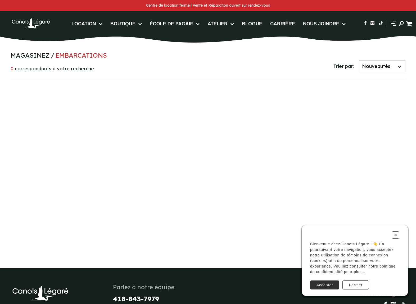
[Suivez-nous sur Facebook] (365, 23)
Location (83, 23)
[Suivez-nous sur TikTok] (380, 23)
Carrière (282, 23)
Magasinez (30, 55)
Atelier (217, 23)
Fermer (356, 285)
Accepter (324, 285)
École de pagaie (171, 23)
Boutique (122, 23)
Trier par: (343, 66)
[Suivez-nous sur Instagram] (372, 23)
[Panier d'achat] (409, 23)
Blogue (252, 23)
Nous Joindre (321, 23)
